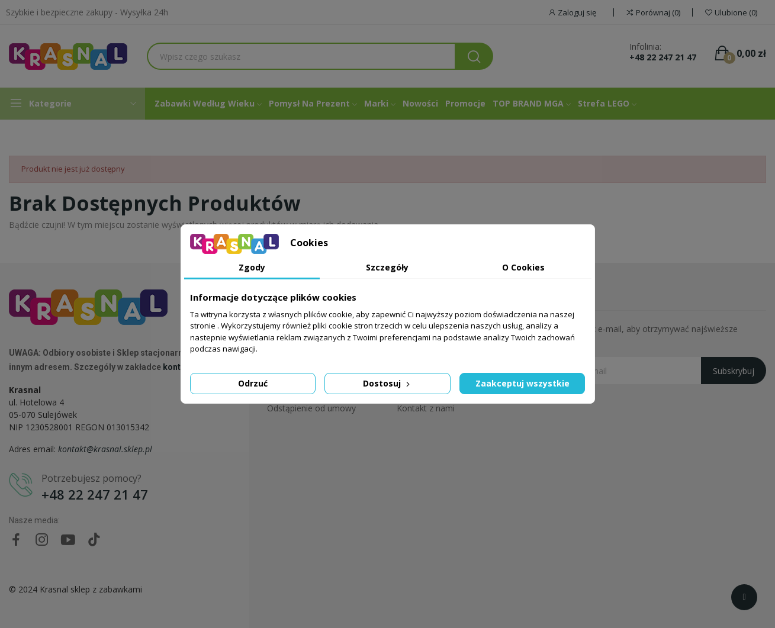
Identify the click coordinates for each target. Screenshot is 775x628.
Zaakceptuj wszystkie (522, 383)
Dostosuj (387, 383)
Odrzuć (253, 383)
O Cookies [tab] (523, 267)
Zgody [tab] (252, 267)
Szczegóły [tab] (387, 267)
